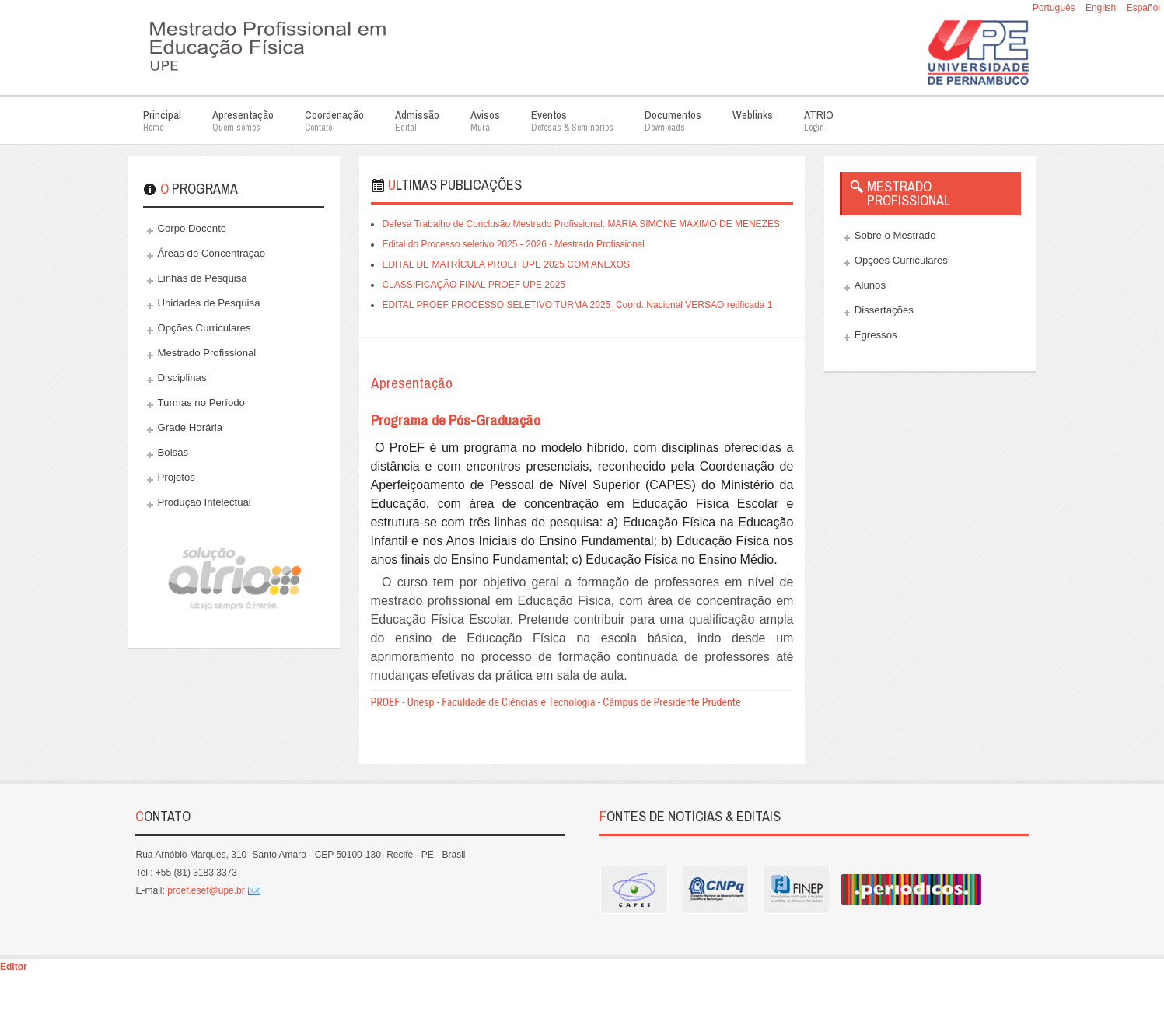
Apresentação (412, 383)
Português (1055, 7)
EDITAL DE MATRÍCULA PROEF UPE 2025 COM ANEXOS (506, 264)
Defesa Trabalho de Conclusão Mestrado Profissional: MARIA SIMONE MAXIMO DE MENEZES (581, 224)
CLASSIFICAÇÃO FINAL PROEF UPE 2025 (473, 284)
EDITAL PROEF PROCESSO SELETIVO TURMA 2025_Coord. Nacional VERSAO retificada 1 (577, 304)
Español (1143, 7)
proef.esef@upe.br (206, 890)
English (1102, 7)
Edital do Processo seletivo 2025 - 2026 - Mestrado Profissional (513, 244)
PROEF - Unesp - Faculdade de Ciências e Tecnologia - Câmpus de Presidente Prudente (556, 702)
